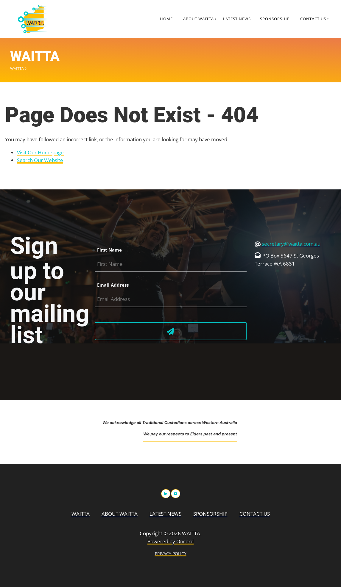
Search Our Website (40, 160)
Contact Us (313, 18)
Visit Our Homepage (40, 152)
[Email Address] (171, 299)
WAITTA (17, 68)
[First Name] (171, 264)
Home (166, 18)
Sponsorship (275, 18)
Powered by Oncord (170, 541)
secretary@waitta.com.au (291, 243)
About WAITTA (198, 18)
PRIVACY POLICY (170, 553)
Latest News (237, 18)
